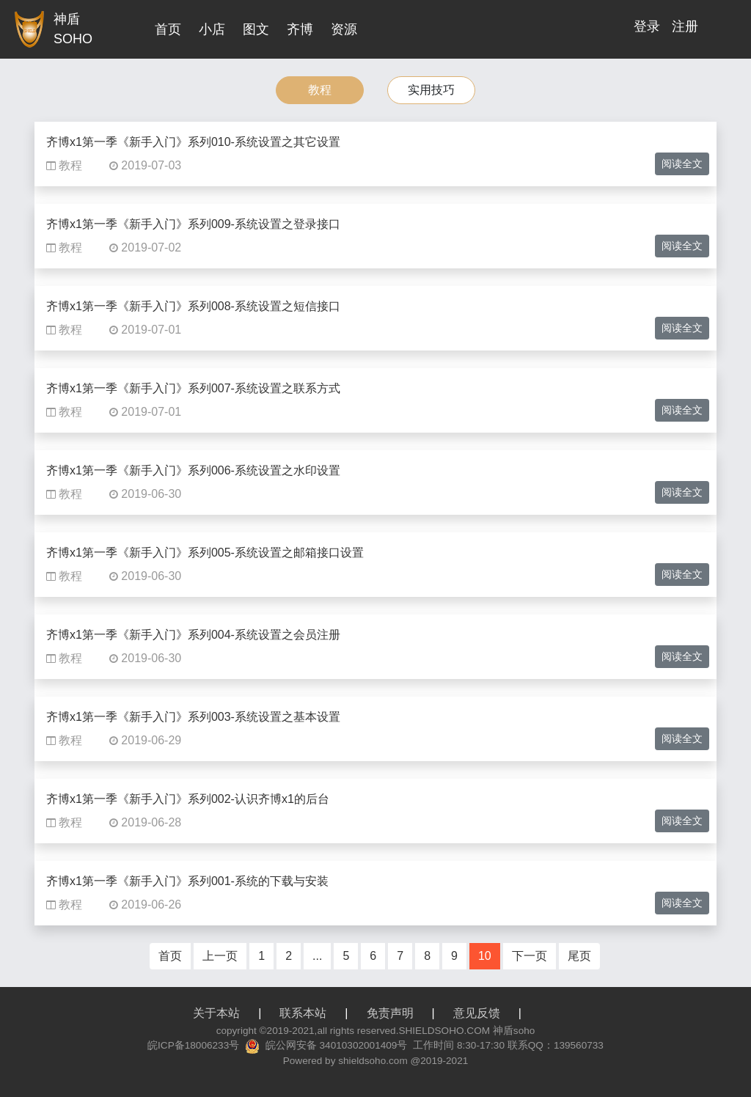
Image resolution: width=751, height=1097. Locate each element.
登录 (647, 26)
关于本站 (216, 1013)
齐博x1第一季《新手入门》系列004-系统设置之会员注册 (193, 634)
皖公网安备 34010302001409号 (336, 1045)
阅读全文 (682, 163)
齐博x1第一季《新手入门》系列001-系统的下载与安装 (187, 881)
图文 (256, 29)
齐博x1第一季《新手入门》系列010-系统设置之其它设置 (193, 142)
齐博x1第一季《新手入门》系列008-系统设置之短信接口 (193, 306)
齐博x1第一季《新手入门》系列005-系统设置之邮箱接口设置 (205, 552)
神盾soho (514, 1030)
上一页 (220, 956)
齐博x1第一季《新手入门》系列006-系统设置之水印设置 (193, 470)
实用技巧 (431, 90)
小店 (212, 29)
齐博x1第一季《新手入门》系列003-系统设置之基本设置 (193, 717)
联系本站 (302, 1013)
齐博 (300, 29)
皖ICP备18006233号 (193, 1045)
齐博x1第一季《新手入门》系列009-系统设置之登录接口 (193, 224)
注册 (685, 26)
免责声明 (390, 1013)
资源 (344, 29)
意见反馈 (476, 1013)
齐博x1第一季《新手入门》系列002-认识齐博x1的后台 (187, 799)
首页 (168, 29)
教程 (319, 90)
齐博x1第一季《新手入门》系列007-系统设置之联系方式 (193, 388)
